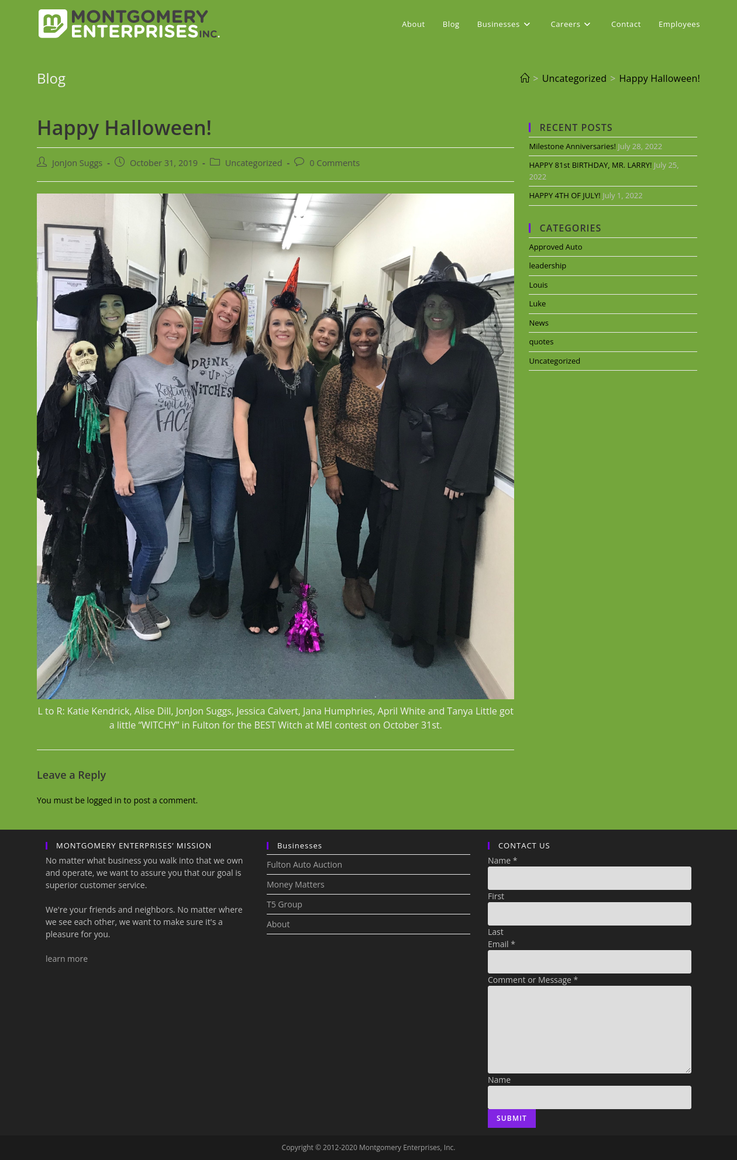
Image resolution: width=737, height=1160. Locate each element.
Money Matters (296, 884)
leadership (547, 265)
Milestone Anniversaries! (572, 146)
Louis (538, 284)
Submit (512, 1118)
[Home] (524, 78)
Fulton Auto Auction (304, 864)
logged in (104, 800)
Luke (537, 303)
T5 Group (284, 904)
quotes (541, 341)
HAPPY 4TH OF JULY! (564, 195)
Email (501, 944)
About (278, 924)
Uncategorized (254, 162)
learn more (67, 958)
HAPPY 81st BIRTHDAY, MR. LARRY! (590, 165)
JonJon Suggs (77, 162)
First (496, 896)
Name (503, 860)
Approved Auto (555, 246)
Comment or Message (533, 979)
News (538, 322)
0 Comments (334, 162)
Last (496, 931)
